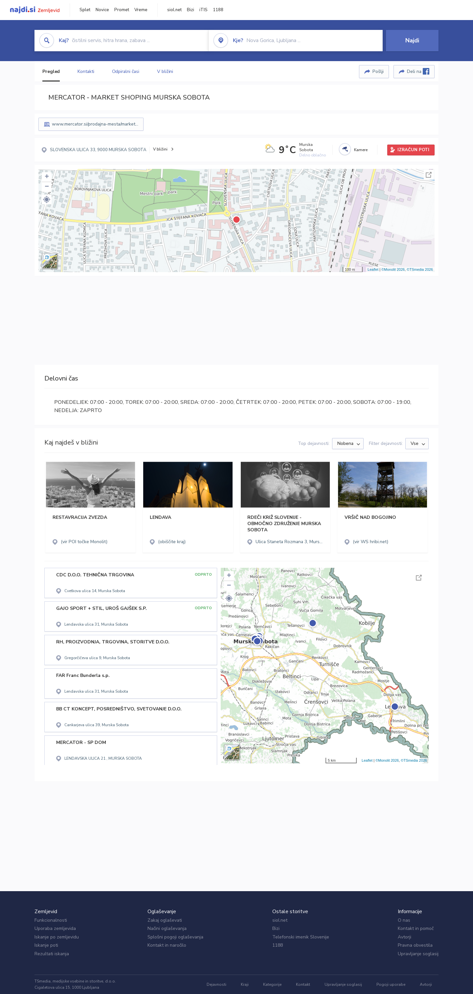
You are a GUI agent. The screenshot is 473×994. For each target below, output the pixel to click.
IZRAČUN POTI (413, 150)
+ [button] (47, 177)
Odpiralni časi (126, 71)
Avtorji (404, 937)
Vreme (140, 10)
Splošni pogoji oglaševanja (175, 937)
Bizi (190, 10)
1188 (218, 10)
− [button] (47, 187)
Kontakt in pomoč (416, 928)
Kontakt (303, 984)
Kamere (361, 149)
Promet (121, 10)
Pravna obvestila (415, 945)
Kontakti (86, 71)
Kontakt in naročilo (166, 945)
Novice (102, 10)
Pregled (51, 71)
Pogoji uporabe (390, 984)
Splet (84, 10)
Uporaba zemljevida (55, 928)
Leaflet (373, 269)
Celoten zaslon (429, 175)
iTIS (203, 10)
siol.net (174, 10)
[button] (47, 199)
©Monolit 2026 (393, 269)
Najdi (412, 40)
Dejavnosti (216, 984)
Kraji (245, 984)
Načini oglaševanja (167, 928)
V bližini (165, 71)
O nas (404, 920)
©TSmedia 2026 (420, 269)
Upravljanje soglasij (418, 954)
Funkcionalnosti (50, 920)
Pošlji (378, 71)
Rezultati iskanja (51, 954)
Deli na (418, 71)
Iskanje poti (46, 945)
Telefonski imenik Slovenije (300, 937)
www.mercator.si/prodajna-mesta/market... (95, 124)
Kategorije (272, 984)
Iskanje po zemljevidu (56, 937)
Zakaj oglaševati (164, 920)
